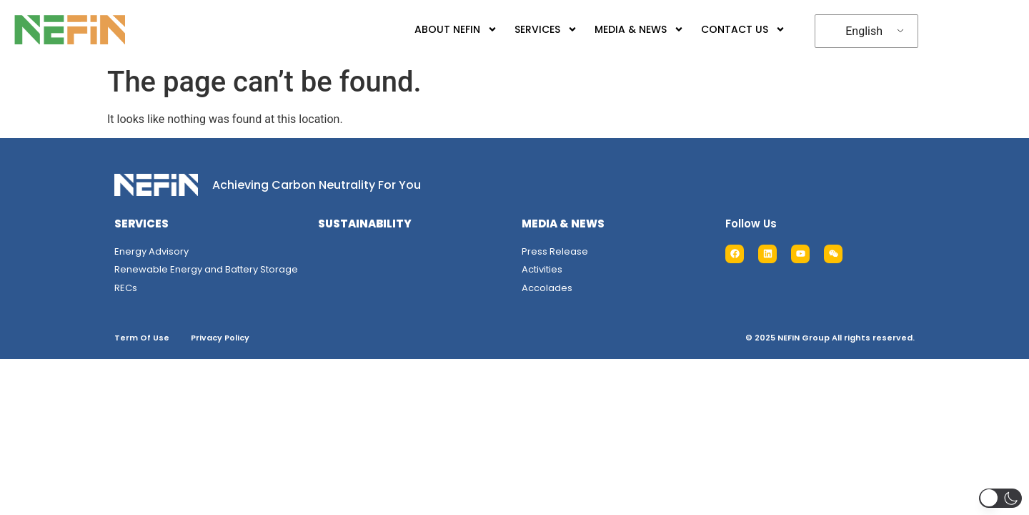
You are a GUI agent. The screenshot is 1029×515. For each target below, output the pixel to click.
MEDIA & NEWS (625, 29)
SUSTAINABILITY (365, 223)
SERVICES (531, 29)
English (853, 31)
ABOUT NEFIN (441, 29)
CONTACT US (729, 29)
